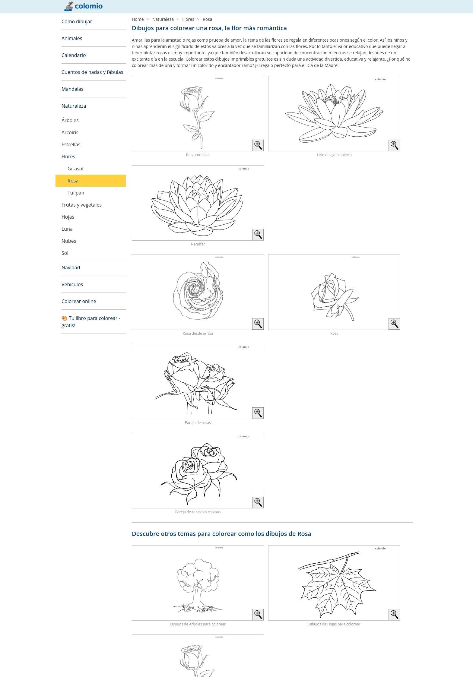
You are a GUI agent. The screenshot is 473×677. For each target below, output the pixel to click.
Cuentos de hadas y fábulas (92, 72)
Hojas (68, 217)
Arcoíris (70, 132)
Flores (68, 156)
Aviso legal (72, 657)
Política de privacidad (82, 664)
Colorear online (79, 301)
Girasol (75, 168)
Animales (72, 38)
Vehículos (72, 284)
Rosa (73, 180)
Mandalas (72, 89)
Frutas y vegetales (82, 204)
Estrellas (71, 144)
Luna (67, 229)
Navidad (71, 267)
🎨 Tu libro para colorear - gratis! (91, 322)
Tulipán (76, 192)
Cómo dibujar (77, 21)
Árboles (70, 120)
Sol (65, 253)
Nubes (69, 241)
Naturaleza (74, 106)
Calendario (74, 55)
